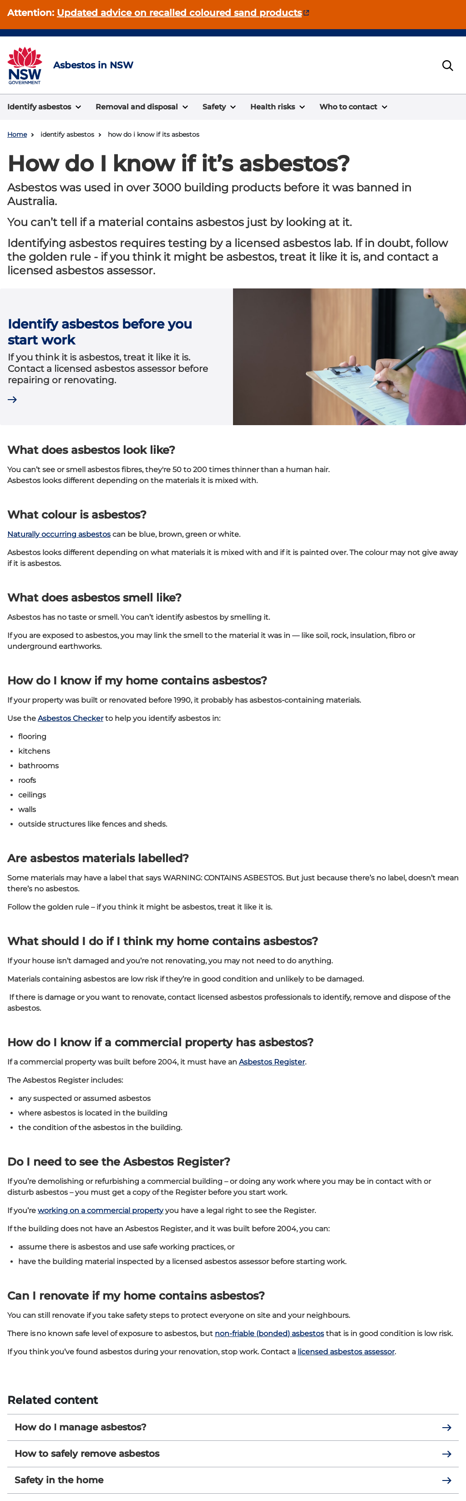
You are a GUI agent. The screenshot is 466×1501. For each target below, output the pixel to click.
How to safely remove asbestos (233, 1453)
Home (17, 134)
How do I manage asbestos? (233, 1427)
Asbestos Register (272, 1062)
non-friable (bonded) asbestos (269, 1333)
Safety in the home (233, 1480)
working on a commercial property (100, 1210)
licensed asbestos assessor (346, 1351)
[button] (44, 107)
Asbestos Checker (70, 718)
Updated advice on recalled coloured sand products (179, 12)
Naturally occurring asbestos (59, 534)
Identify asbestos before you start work (100, 332)
